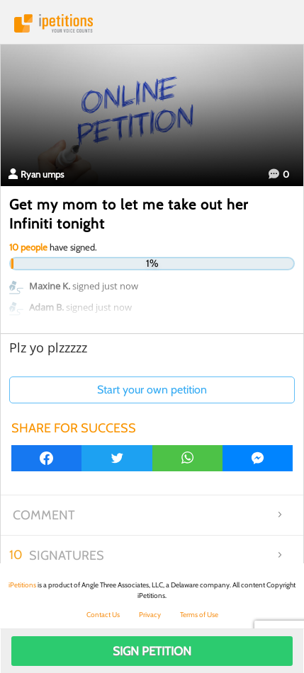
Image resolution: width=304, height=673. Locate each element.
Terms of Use (199, 614)
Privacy (150, 614)
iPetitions (152, 23)
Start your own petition (152, 389)
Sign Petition (152, 651)
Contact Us (103, 614)
